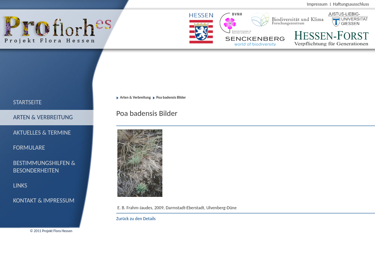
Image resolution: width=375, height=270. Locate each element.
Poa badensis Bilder (171, 97)
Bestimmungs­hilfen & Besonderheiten (44, 166)
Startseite (27, 102)
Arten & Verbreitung (43, 117)
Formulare (29, 147)
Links (20, 185)
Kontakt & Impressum (44, 200)
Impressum (317, 4)
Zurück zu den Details (136, 218)
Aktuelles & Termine (42, 132)
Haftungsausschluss (351, 4)
